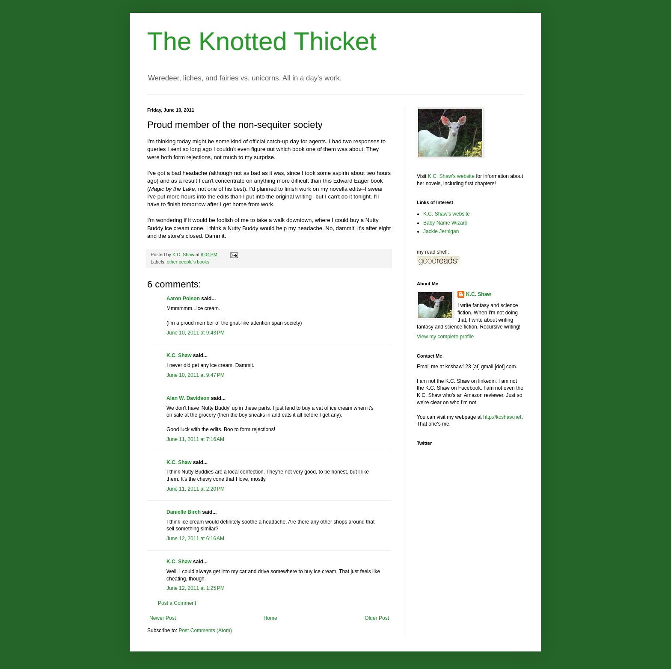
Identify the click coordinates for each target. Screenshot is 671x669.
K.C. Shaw (179, 355)
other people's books (188, 261)
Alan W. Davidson (188, 398)
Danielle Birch (183, 512)
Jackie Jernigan (441, 231)
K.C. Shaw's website (451, 176)
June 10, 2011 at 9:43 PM (195, 333)
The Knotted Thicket (262, 41)
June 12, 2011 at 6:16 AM (195, 539)
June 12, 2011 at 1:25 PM (195, 588)
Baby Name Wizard (445, 223)
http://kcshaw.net (502, 417)
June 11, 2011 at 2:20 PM (195, 489)
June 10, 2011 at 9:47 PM (195, 375)
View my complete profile (445, 337)
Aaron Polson (183, 299)
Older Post (377, 618)
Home (270, 618)
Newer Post (162, 618)
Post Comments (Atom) (205, 630)
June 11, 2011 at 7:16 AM (195, 439)
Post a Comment (177, 603)
